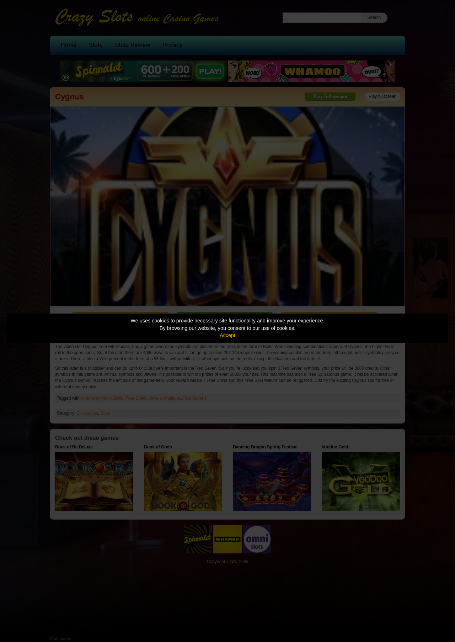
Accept (227, 335)
